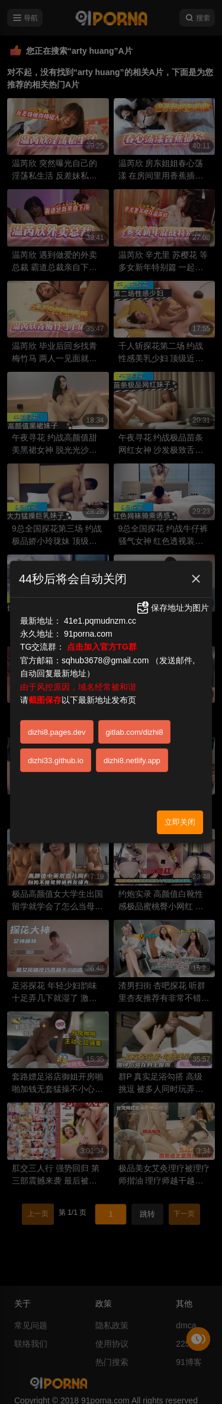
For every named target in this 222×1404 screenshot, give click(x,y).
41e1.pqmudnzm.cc (100, 620)
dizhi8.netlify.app (132, 760)
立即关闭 (180, 822)
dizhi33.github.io (55, 760)
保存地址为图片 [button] (172, 608)
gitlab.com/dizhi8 (134, 732)
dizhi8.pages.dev (57, 732)
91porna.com (88, 633)
